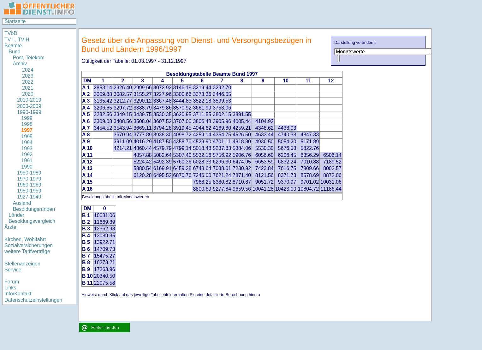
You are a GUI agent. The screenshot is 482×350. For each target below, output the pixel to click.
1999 (27, 118)
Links (10, 287)
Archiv (20, 63)
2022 (25, 82)
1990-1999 (29, 112)
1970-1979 (29, 178)
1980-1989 (29, 172)
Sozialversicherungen (28, 245)
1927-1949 (29, 196)
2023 (25, 76)
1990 (27, 166)
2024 (25, 70)
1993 (27, 148)
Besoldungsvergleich (32, 221)
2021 (25, 88)
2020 (25, 94)
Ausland (22, 203)
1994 (27, 142)
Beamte (13, 45)
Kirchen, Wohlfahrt (25, 239)
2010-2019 (29, 100)
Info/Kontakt (17, 293)
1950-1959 (29, 190)
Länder (16, 215)
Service (12, 269)
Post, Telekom (29, 57)
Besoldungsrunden (34, 209)
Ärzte (10, 227)
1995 (27, 136)
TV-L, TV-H (16, 39)
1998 (27, 124)
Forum (11, 281)
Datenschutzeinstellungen (33, 300)
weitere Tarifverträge (27, 251)
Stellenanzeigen (22, 263)
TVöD (10, 33)
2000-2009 (29, 106)
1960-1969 (29, 184)
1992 (27, 154)
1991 (27, 160)
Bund (14, 51)
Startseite (15, 21)
